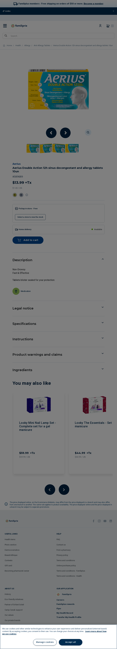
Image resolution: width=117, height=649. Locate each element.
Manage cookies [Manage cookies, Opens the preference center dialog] (45, 642)
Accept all (70, 642)
